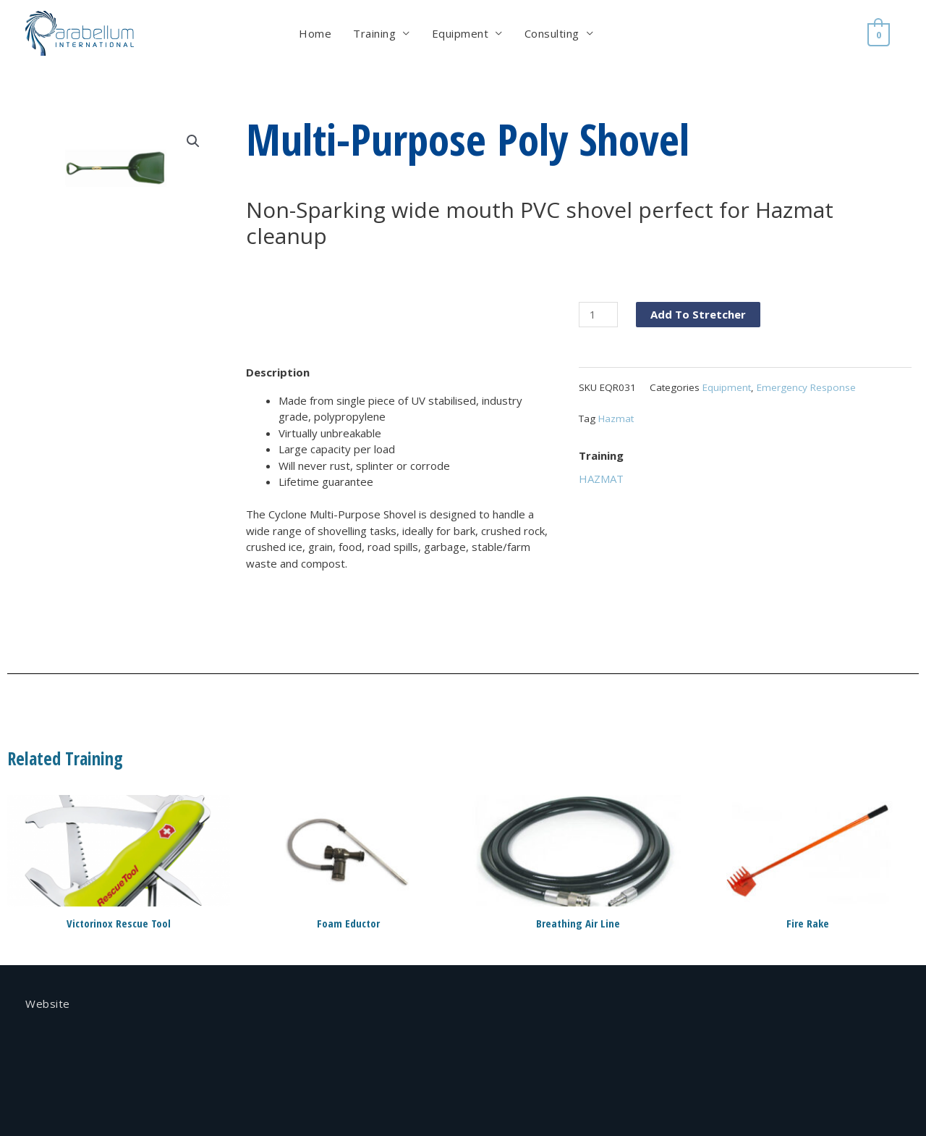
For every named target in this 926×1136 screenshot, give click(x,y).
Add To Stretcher (698, 314)
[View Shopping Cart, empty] (880, 33)
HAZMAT (601, 478)
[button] (193, 141)
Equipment (461, 33)
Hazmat (616, 418)
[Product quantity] (598, 314)
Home (316, 33)
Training (375, 33)
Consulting (553, 33)
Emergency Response (806, 387)
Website (47, 1003)
